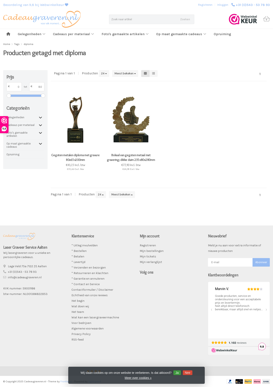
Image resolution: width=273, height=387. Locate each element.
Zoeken (185, 19)
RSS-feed (77, 339)
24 (104, 73)
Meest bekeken (125, 73)
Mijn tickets (148, 256)
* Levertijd (78, 262)
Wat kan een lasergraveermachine (95, 317)
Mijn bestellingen (152, 251)
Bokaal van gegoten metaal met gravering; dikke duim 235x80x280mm (131, 157)
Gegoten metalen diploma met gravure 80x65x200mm (75, 157)
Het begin (77, 301)
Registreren (205, 4)
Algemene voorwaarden (87, 328)
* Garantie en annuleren (88, 278)
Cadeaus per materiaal (73, 34)
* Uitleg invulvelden (84, 245)
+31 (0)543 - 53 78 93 (253, 5)
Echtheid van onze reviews (89, 295)
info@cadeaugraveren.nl (25, 277)
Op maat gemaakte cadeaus (181, 34)
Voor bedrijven (81, 323)
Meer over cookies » (138, 378)
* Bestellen (79, 251)
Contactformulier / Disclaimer (92, 290)
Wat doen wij (80, 306)
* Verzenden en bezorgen (88, 267)
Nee (187, 372)
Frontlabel (66, 381)
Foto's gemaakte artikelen (125, 34)
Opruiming (222, 34)
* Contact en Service (85, 284)
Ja (177, 372)
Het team (77, 312)
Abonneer (261, 262)
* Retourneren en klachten (89, 273)
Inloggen (222, 4)
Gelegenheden (31, 34)
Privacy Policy (81, 334)
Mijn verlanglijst (151, 262)
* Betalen (77, 256)
